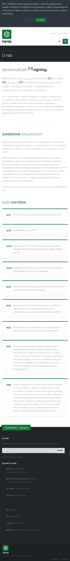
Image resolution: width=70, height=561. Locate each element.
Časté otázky (55, 559)
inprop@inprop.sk (20, 495)
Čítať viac (29, 20)
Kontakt (65, 559)
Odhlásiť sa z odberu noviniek (12, 457)
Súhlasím (40, 20)
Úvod (4, 51)
